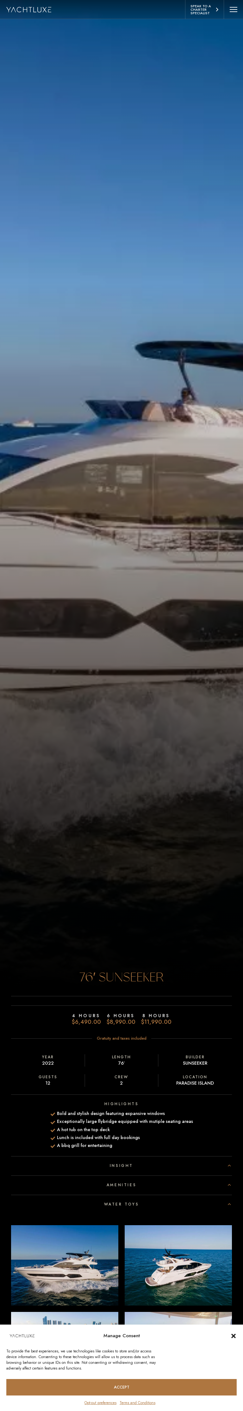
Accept (121, 1387)
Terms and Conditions (137, 1403)
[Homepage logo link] (32, 9)
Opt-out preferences (100, 1403)
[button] (233, 1335)
